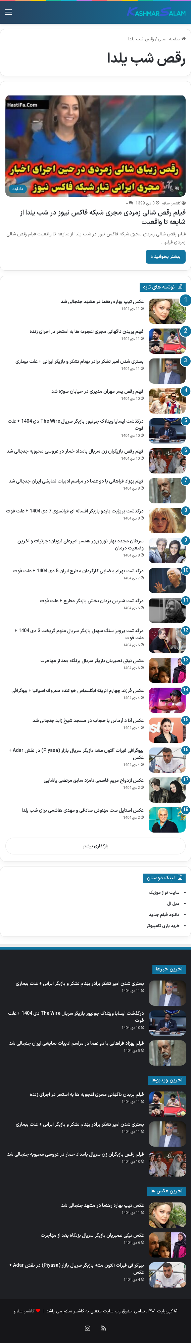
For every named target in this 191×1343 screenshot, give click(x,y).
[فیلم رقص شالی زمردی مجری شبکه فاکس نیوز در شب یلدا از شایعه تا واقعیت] (95, 146)
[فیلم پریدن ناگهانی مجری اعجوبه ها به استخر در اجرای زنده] (167, 341)
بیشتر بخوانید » (166, 256)
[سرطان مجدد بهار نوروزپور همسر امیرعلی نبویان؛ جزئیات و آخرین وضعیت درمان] (167, 550)
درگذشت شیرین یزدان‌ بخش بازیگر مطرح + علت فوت (92, 601)
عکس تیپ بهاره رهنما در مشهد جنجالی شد (102, 301)
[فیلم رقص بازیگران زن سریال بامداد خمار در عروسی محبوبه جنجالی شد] (167, 460)
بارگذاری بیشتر (95, 846)
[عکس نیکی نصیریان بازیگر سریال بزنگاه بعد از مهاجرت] (167, 670)
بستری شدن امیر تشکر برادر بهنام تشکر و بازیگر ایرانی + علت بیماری (79, 361)
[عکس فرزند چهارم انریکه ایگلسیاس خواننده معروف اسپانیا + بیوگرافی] (167, 700)
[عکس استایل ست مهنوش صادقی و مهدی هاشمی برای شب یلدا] (167, 820)
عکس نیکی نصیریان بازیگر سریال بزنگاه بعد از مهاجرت (92, 660)
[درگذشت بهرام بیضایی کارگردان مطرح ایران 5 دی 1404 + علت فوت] (167, 580)
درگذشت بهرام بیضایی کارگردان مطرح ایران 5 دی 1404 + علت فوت (78, 571)
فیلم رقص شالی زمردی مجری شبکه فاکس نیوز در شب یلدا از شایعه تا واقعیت (103, 217)
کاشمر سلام (171, 203)
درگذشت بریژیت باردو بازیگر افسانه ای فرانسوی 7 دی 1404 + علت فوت (75, 511)
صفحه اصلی (172, 39)
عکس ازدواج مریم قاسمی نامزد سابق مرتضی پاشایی (94, 780)
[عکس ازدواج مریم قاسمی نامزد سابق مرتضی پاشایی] (167, 790)
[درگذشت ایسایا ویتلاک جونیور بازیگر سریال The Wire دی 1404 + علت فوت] (167, 431)
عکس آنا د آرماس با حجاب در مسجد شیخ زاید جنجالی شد (88, 720)
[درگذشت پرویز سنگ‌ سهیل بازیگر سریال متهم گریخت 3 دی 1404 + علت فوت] (167, 640)
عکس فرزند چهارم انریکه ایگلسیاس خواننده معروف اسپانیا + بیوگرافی (77, 690)
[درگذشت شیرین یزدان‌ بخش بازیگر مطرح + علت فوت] (167, 610)
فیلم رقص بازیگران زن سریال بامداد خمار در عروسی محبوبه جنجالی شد (75, 451)
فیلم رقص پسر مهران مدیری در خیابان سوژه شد (97, 391)
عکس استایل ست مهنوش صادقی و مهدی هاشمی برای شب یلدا (83, 810)
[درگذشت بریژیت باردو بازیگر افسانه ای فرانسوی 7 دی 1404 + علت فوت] (167, 520)
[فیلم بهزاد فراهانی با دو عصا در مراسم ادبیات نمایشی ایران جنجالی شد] (167, 490)
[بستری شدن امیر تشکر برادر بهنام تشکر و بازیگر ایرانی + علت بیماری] (167, 371)
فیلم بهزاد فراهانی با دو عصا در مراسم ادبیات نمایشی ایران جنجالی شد (76, 481)
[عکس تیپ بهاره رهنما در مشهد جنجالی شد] (167, 311)
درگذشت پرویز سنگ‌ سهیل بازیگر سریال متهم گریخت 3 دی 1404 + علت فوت (79, 634)
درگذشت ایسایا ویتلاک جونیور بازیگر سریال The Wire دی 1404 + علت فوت (76, 425)
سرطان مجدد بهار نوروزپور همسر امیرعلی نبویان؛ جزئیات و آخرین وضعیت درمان (80, 545)
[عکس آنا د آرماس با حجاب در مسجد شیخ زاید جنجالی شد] (167, 730)
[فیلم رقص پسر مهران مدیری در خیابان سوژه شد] (167, 401)
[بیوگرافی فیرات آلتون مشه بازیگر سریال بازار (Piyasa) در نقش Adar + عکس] (167, 760)
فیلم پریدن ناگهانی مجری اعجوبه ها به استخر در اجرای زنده (87, 331)
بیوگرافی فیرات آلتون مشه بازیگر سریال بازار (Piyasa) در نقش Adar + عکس (76, 754)
